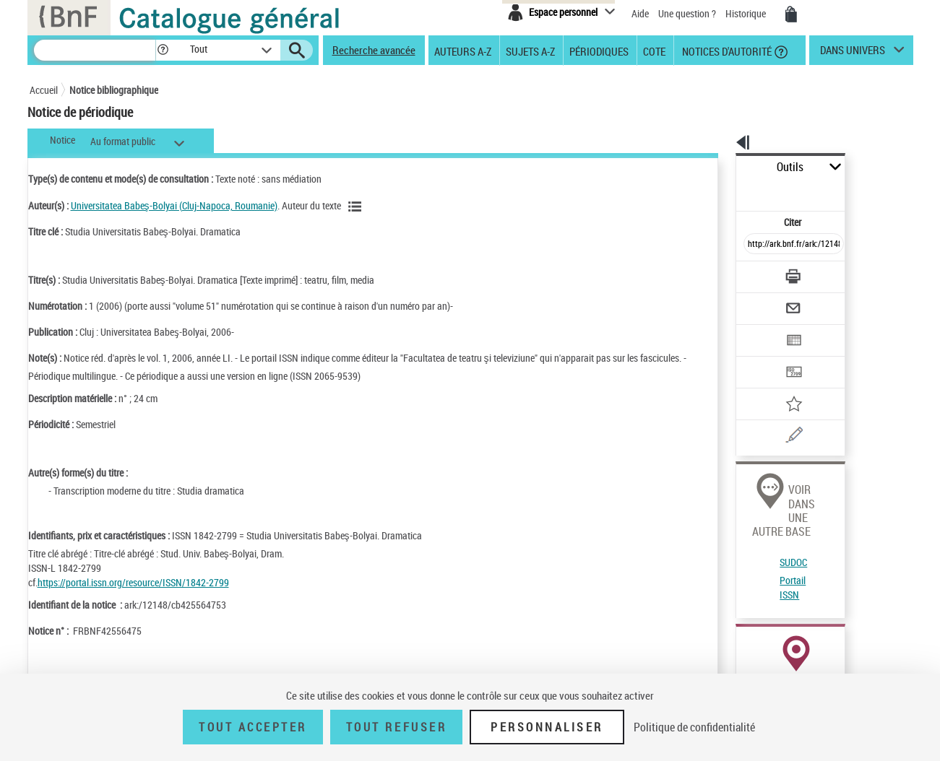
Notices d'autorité (726, 50)
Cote (654, 50)
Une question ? (687, 13)
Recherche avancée (373, 50)
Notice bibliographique (113, 90)
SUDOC (744, 477)
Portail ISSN (754, 494)
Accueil (44, 90)
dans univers (852, 53)
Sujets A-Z (530, 50)
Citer (730, 190)
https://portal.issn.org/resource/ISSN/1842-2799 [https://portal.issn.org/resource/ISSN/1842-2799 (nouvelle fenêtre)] (133, 582)
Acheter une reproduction (846, 657)
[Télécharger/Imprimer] (756, 244)
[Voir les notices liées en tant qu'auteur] (357, 206)
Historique (746, 13)
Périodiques (599, 50)
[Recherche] (94, 50)
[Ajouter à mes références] (762, 357)
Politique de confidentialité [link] (694, 727)
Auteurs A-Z (462, 50)
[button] (162, 50)
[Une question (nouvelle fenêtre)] (781, 385)
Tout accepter (253, 727)
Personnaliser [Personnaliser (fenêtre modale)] (547, 727)
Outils (720, 167)
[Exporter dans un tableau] (763, 301)
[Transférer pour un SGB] (759, 329)
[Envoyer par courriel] (753, 273)
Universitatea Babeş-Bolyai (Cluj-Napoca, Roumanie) (174, 205)
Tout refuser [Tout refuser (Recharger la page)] (396, 727)
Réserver (746, 657)
